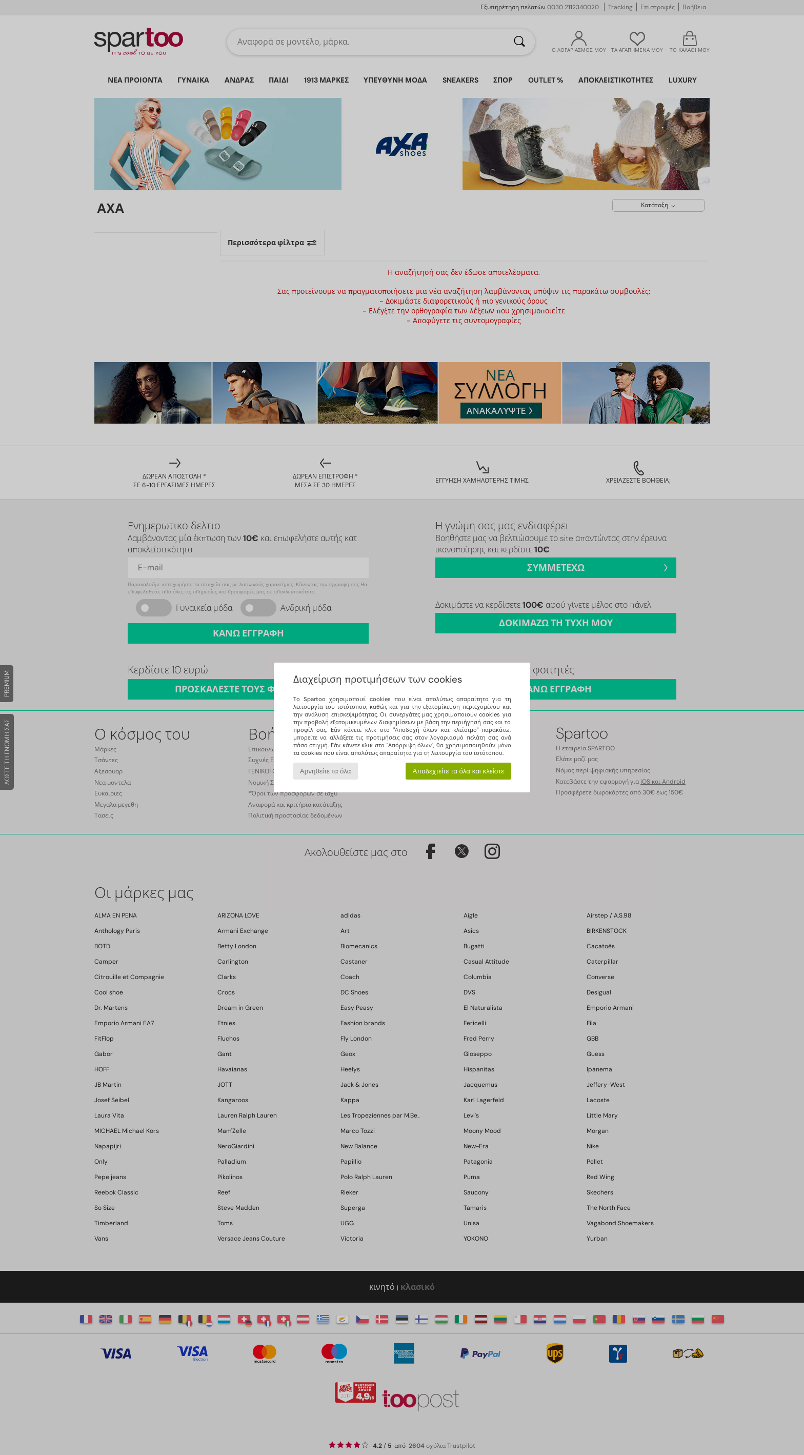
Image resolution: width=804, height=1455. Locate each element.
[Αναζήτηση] (519, 42)
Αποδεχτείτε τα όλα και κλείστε (458, 771)
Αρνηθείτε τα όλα (325, 771)
